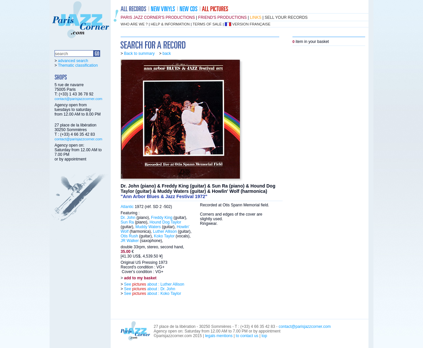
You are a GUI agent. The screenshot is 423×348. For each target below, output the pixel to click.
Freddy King (162, 217)
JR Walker (130, 240)
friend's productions (222, 17)
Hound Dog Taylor (165, 222)
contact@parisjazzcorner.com (78, 99)
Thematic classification (78, 65)
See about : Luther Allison (153, 284)
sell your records (286, 17)
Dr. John (128, 217)
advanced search (73, 60)
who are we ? (134, 24)
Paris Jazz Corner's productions (158, 17)
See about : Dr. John (149, 289)
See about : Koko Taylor (152, 293)
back (167, 53)
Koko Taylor (164, 236)
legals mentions (218, 335)
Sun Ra (127, 222)
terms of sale (207, 24)
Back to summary (139, 53)
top (264, 335)
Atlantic (127, 206)
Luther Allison (165, 231)
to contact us (247, 335)
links (255, 17)
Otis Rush (129, 236)
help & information (170, 24)
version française (251, 24)
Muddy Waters (148, 227)
